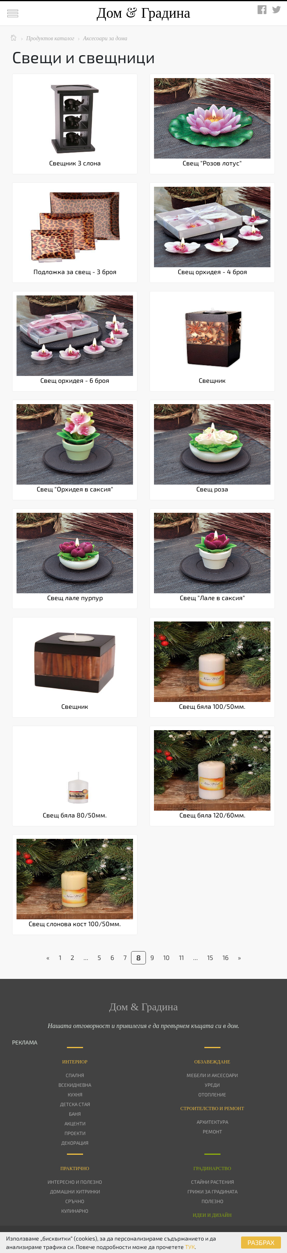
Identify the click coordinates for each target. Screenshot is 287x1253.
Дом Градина (143, 13)
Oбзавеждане (212, 1062)
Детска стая (75, 1104)
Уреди (212, 1085)
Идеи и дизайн (212, 1215)
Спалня (75, 1075)
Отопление (212, 1094)
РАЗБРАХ (261, 1242)
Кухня (75, 1094)
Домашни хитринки (75, 1191)
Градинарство (212, 1168)
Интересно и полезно (75, 1182)
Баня (75, 1114)
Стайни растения (212, 1182)
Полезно (212, 1201)
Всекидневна (74, 1085)
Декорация (74, 1143)
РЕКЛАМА (24, 1042)
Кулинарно (74, 1211)
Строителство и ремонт (212, 1108)
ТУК (190, 1246)
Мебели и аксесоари (212, 1075)
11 (181, 957)
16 (226, 957)
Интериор (74, 1062)
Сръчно (74, 1201)
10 (166, 957)
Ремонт (212, 1131)
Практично (74, 1168)
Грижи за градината (212, 1191)
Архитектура (212, 1122)
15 (210, 957)
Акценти (74, 1123)
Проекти (74, 1133)
